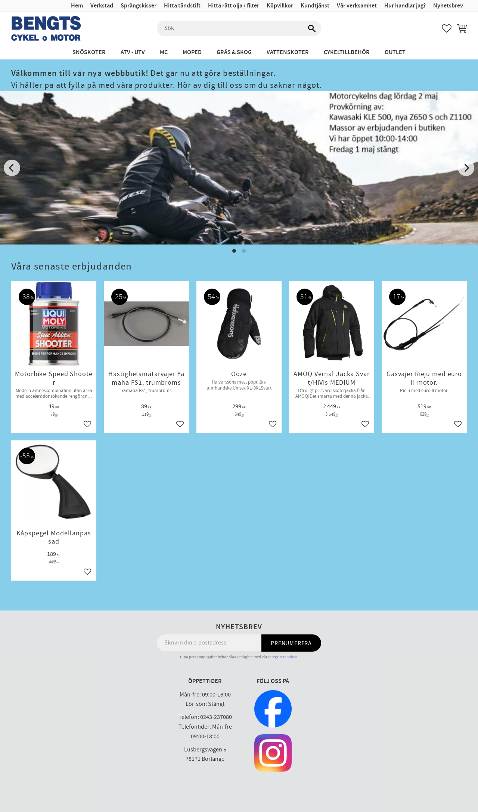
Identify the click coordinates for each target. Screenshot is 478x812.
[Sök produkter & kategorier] (239, 28)
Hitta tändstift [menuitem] (182, 6)
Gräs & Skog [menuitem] (234, 52)
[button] (446, 28)
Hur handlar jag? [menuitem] (405, 6)
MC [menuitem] (164, 52)
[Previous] (12, 168)
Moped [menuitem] (192, 52)
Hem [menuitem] (77, 6)
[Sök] (311, 28)
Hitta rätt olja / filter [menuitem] (233, 6)
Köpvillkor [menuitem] (280, 6)
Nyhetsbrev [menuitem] (448, 6)
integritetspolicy (282, 657)
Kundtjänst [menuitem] (315, 6)
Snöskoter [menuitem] (89, 52)
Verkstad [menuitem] (101, 6)
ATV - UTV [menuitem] (133, 52)
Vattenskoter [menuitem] (288, 52)
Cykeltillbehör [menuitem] (347, 52)
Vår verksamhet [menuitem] (357, 6)
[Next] (466, 168)
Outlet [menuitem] (395, 52)
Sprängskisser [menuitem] (138, 6)
